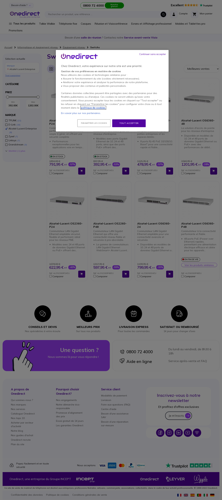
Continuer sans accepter (152, 54)
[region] (112, 91)
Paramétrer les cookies (94, 123)
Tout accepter (129, 123)
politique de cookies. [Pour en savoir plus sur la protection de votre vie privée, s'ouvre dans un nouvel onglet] (93, 107)
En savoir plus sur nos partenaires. (81, 113)
